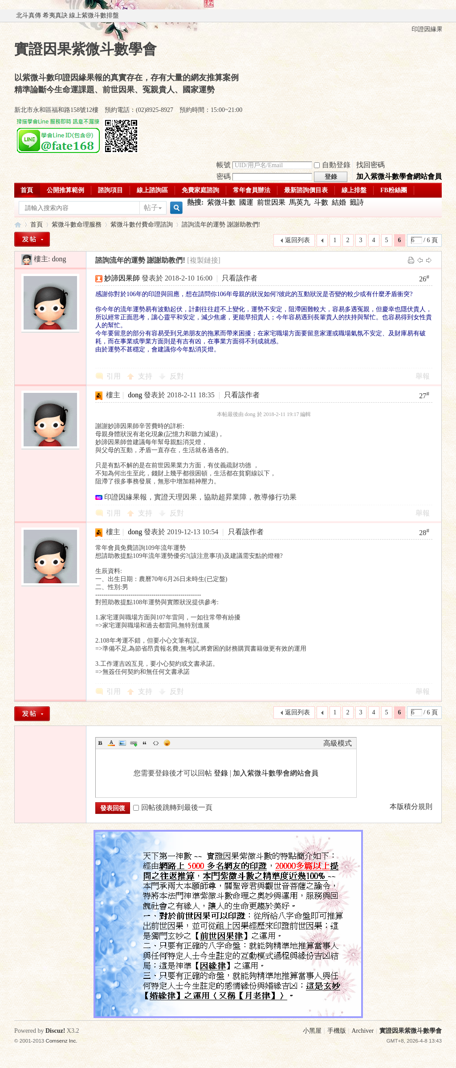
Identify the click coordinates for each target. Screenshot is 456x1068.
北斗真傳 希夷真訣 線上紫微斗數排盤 (67, 15)
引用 (113, 376)
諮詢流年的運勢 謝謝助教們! (221, 224)
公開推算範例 (65, 190)
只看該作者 (239, 278)
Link (133, 742)
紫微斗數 (221, 202)
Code (155, 742)
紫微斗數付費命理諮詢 (141, 224)
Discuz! (55, 1030)
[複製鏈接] (203, 260)
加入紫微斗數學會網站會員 (399, 176)
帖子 (151, 207)
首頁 (26, 190)
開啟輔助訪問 (439, 16)
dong (59, 259)
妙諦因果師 (122, 278)
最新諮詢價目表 (306, 190)
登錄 (221, 773)
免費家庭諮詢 (200, 190)
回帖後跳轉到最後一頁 (172, 807)
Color (111, 742)
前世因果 (271, 202)
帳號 (223, 165)
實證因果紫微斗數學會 (17, 224)
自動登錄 (332, 165)
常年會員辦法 (251, 190)
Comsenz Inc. (61, 1040)
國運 (246, 202)
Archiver (362, 1030)
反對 (177, 376)
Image (122, 742)
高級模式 (337, 743)
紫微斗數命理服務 (77, 224)
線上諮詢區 (152, 190)
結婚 (339, 202)
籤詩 (357, 202)
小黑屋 (312, 1030)
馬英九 (299, 202)
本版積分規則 (411, 806)
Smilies (167, 742)
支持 (146, 376)
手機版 (336, 1030)
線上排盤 (354, 190)
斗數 (321, 202)
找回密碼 (370, 165)
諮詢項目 (110, 190)
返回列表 (297, 240)
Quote (144, 742)
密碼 (223, 176)
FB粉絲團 (393, 190)
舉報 (422, 376)
